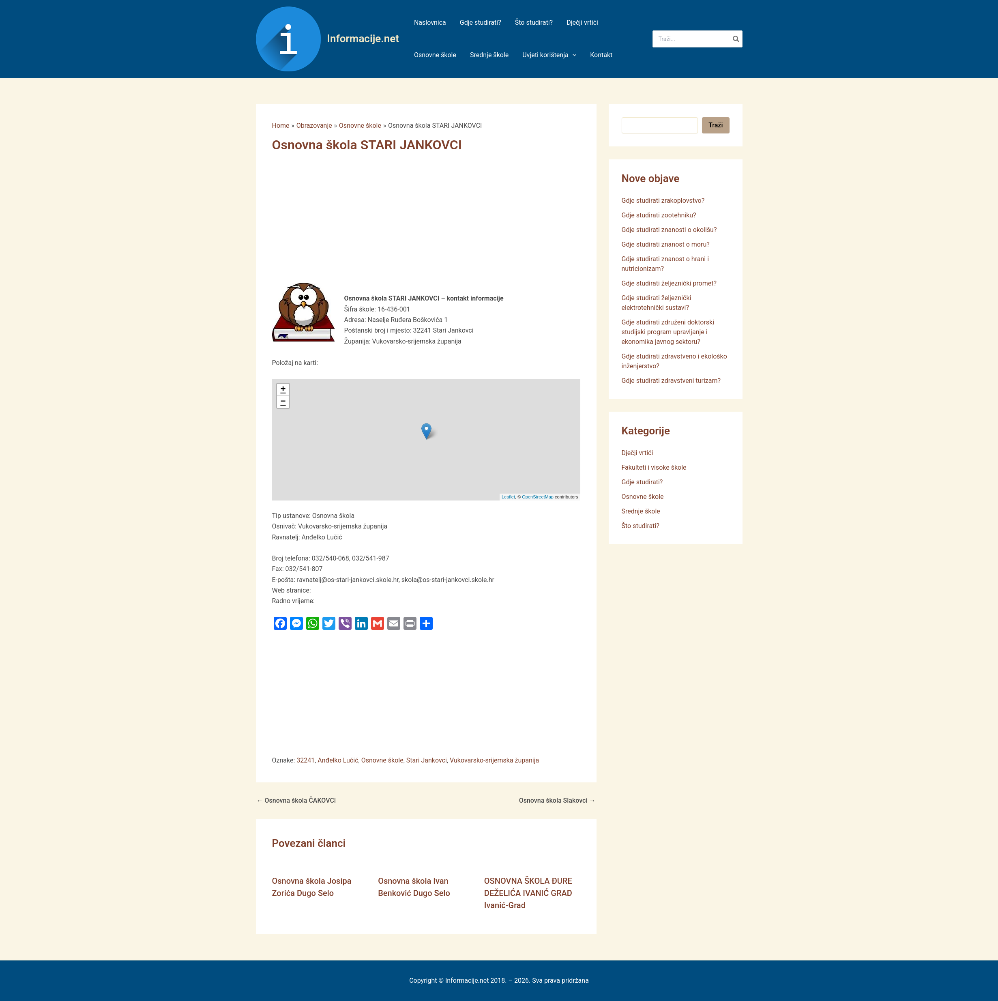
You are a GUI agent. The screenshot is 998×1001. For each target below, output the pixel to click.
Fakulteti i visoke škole (654, 467)
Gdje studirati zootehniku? (659, 215)
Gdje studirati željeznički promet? (669, 283)
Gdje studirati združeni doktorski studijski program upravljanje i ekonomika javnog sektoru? (668, 332)
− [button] (282, 402)
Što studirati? (640, 526)
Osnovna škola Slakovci (557, 800)
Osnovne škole (382, 760)
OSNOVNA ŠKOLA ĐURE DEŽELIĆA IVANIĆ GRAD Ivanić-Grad (528, 893)
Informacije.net (363, 38)
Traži (715, 125)
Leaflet (508, 496)
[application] (571, 55)
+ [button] (282, 390)
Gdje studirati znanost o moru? (666, 244)
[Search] (736, 39)
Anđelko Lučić (338, 760)
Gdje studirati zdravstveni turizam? (671, 381)
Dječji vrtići (637, 453)
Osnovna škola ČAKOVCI (296, 800)
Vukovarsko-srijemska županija (494, 760)
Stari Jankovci (426, 760)
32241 (305, 760)
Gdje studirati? (642, 482)
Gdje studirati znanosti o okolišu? (669, 230)
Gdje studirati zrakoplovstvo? (663, 200)
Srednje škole (641, 511)
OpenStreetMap (538, 496)
